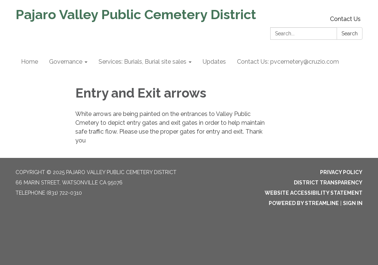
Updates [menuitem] (214, 61)
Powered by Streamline (304, 203)
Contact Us (345, 18)
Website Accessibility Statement (313, 193)
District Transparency (328, 183)
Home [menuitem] (29, 61)
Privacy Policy (341, 172)
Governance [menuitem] (65, 61)
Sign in (352, 203)
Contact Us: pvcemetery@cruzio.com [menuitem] (288, 61)
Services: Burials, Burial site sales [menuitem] (142, 61)
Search (349, 33)
